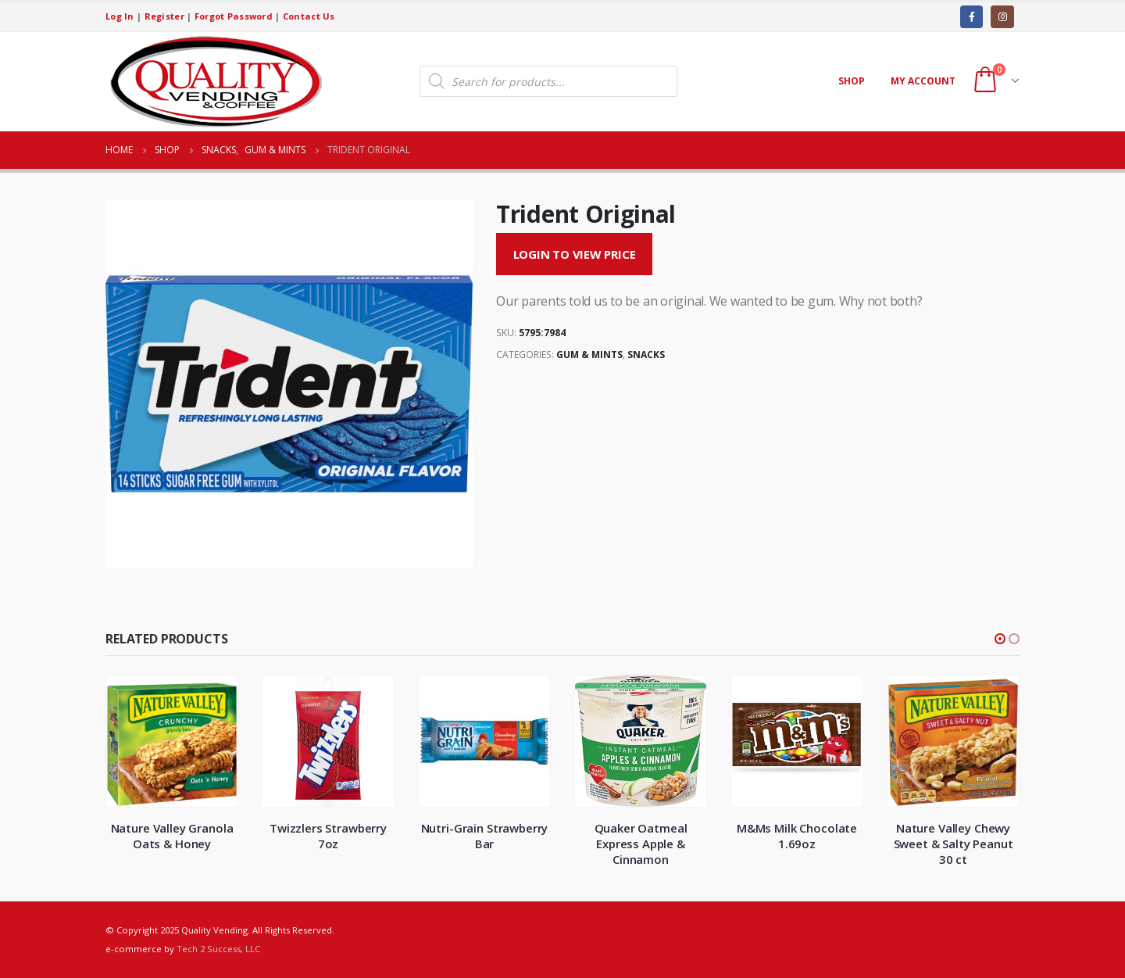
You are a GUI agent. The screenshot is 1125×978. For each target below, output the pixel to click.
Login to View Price (574, 254)
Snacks (646, 354)
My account (923, 81)
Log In (119, 16)
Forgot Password (234, 16)
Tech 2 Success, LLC (218, 949)
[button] (1000, 638)
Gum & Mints (589, 354)
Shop (851, 81)
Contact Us (309, 16)
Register (164, 16)
